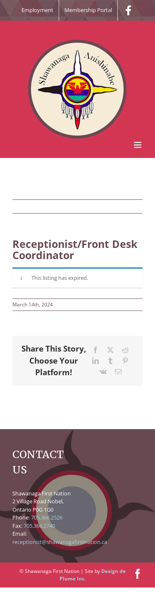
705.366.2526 (46, 517)
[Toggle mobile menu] (138, 145)
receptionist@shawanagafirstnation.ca (59, 542)
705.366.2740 (39, 525)
